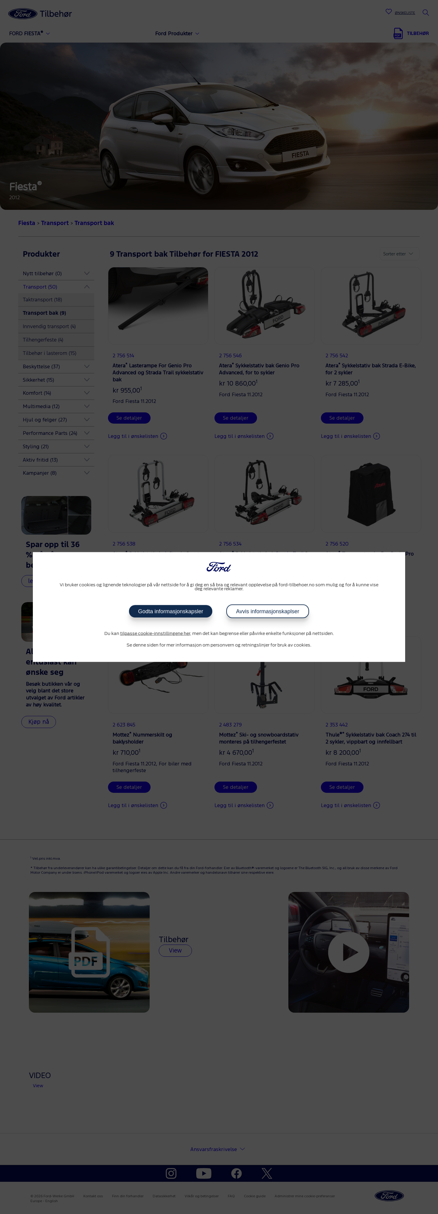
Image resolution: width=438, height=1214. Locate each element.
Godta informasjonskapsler (170, 612)
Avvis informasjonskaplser (267, 612)
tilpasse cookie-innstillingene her (155, 634)
